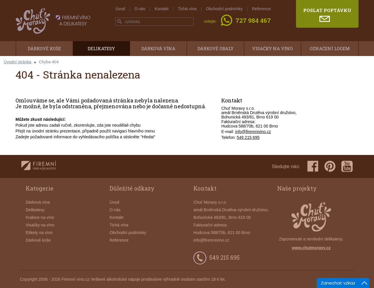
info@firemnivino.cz (253, 131)
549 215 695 (248, 137)
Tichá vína (187, 8)
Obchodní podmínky (224, 8)
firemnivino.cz (38, 166)
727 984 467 (253, 21)
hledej (119, 21)
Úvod (120, 8)
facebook (312, 166)
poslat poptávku (327, 10)
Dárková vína (158, 48)
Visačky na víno (272, 48)
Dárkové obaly (215, 48)
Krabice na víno (40, 217)
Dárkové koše (44, 48)
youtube (347, 166)
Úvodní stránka (17, 62)
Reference (261, 8)
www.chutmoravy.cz (311, 247)
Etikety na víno (39, 232)
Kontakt (161, 8)
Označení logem (330, 48)
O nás (139, 8)
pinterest (329, 166)
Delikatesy (101, 48)
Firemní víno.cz (75, 279)
